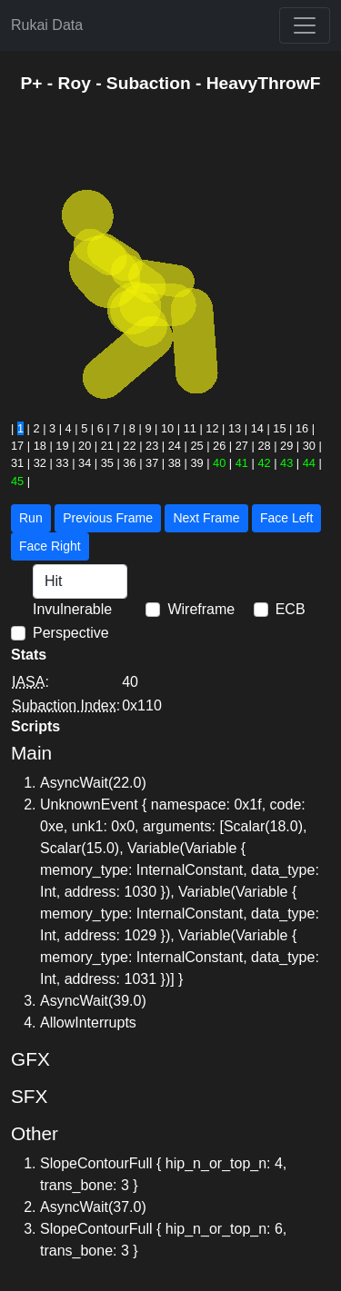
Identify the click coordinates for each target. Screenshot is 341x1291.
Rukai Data (47, 25)
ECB (291, 609)
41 (242, 463)
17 (17, 445)
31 (17, 463)
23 (151, 445)
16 (302, 428)
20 (84, 445)
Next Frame (206, 518)
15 (279, 428)
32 (40, 463)
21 (107, 445)
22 (129, 445)
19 (61, 445)
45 (17, 481)
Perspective (71, 633)
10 (167, 428)
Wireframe (201, 609)
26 (219, 445)
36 (129, 463)
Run (31, 518)
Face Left (286, 518)
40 (219, 463)
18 (40, 445)
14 (257, 428)
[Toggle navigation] (304, 25)
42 (263, 463)
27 (242, 445)
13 (234, 428)
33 (61, 463)
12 (212, 428)
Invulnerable (72, 609)
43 (286, 463)
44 (309, 463)
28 (263, 445)
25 (196, 445)
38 (174, 463)
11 (190, 428)
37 (151, 463)
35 (107, 463)
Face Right (50, 546)
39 (196, 463)
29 (286, 445)
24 (174, 445)
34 (84, 463)
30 (309, 445)
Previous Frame (108, 518)
